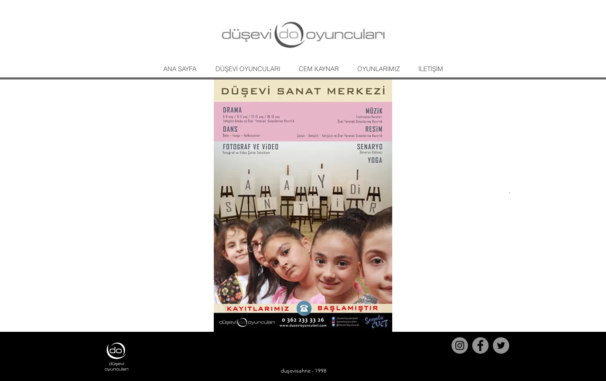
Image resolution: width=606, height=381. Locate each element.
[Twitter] (501, 345)
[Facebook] (480, 345)
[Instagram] (460, 345)
